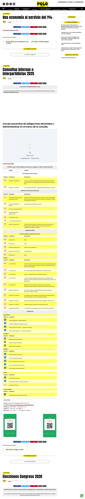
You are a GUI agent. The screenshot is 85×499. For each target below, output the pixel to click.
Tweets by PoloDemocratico (68, 57)
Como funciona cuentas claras (15, 221)
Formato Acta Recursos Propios (15, 354)
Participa (34, 9)
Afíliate (64, 9)
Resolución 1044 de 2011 (14, 300)
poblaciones (56, 9)
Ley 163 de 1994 (12, 270)
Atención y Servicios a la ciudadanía (45, 9)
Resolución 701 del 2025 (14, 187)
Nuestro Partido (16, 9)
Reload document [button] (25, 158)
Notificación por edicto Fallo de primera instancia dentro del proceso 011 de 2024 (71, 49)
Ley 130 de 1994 (12, 263)
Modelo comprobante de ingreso (15, 339)
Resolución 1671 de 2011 (14, 304)
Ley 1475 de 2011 (12, 278)
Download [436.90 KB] (8, 163)
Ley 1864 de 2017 (12, 284)
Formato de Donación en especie (15, 358)
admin (9, 22)
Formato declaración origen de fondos (17, 368)
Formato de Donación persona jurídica (17, 365)
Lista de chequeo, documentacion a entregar (18, 395)
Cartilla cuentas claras (13, 217)
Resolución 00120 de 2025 (14, 251)
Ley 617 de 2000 (12, 274)
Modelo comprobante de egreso (15, 342)
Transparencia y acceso (25, 9)
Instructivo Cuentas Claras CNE (15, 209)
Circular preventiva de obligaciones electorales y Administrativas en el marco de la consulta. (70, 38)
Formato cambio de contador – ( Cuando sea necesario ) (20, 327)
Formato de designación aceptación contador (18, 324)
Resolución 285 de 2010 (14, 290)
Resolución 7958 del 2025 (14, 180)
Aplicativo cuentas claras (14, 224)
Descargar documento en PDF (10, 30)
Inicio (10, 9)
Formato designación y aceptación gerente (17, 320)
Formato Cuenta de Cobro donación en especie (18, 381)
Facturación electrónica (14, 385)
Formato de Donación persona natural (17, 361)
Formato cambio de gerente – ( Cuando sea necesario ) (20, 331)
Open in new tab (35, 158)
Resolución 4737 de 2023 (14, 295)
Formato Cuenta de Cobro (14, 378)
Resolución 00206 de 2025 (14, 247)
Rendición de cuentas (72, 9)
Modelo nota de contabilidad (15, 346)
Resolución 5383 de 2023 (14, 308)
